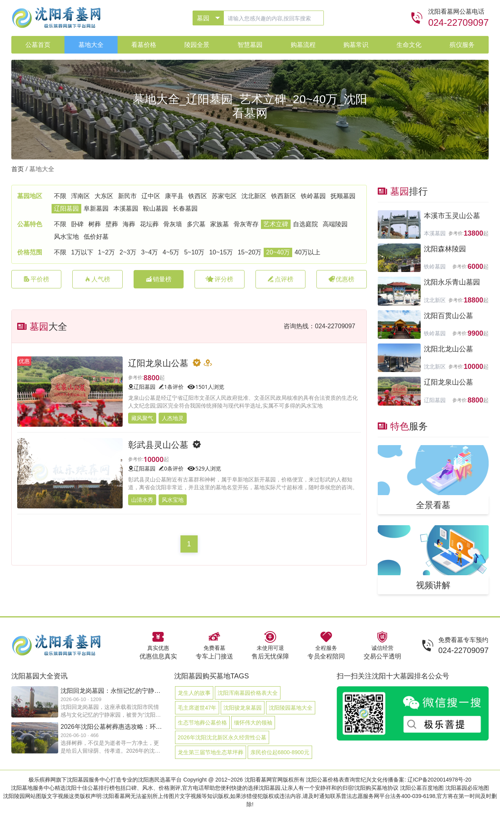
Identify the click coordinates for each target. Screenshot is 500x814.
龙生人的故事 (194, 693)
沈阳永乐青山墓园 (452, 282)
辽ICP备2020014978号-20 (439, 779)
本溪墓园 (125, 208)
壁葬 (111, 224)
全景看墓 (433, 504)
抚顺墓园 (342, 196)
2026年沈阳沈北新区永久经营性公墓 (222, 737)
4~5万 (170, 252)
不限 (60, 196)
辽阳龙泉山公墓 (158, 363)
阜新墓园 (96, 208)
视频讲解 (433, 584)
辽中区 (150, 196)
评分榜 (219, 279)
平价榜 (36, 279)
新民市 (127, 196)
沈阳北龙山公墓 (448, 349)
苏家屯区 (224, 196)
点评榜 (280, 279)
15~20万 (249, 252)
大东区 (104, 196)
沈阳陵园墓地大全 (290, 708)
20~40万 (278, 252)
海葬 (129, 224)
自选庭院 (305, 224)
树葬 (94, 224)
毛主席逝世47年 (197, 708)
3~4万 (149, 252)
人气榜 (97, 279)
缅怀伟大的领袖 (253, 722)
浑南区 (80, 196)
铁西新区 (283, 196)
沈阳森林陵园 (445, 249)
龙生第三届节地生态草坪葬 (210, 752)
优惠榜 (341, 279)
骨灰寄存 (246, 224)
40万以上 (307, 252)
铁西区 (197, 196)
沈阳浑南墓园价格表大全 (248, 693)
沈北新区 (253, 196)
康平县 (174, 196)
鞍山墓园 (155, 208)
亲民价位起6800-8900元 (279, 752)
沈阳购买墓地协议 (376, 788)
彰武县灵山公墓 (158, 444)
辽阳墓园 (66, 208)
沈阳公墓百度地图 (422, 788)
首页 (17, 169)
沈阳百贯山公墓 (448, 316)
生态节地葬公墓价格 (202, 722)
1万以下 (82, 252)
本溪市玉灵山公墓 (452, 216)
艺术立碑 (275, 224)
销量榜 (158, 279)
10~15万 (221, 252)
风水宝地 (66, 236)
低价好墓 (96, 236)
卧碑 (77, 224)
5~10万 (194, 252)
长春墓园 (185, 208)
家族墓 (219, 224)
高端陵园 (335, 224)
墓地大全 (41, 169)
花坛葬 (149, 224)
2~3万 (128, 252)
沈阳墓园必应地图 (467, 788)
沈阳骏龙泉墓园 (242, 708)
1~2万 (106, 252)
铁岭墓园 (313, 196)
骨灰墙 (172, 224)
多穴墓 (196, 224)
